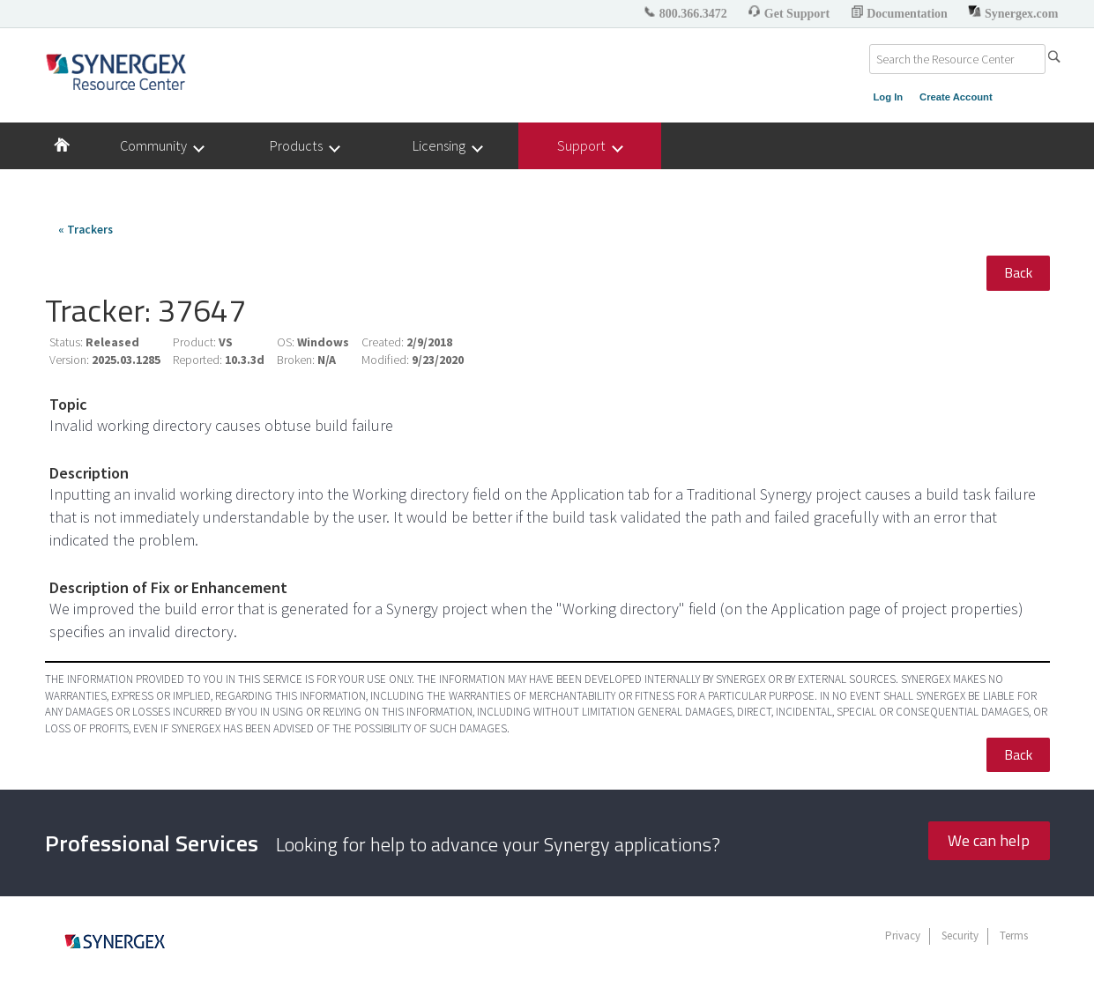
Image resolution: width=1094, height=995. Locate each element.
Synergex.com (1013, 13)
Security (960, 935)
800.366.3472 (686, 13)
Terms (1014, 935)
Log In (889, 97)
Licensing (447, 146)
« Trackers (85, 229)
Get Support (790, 13)
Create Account (956, 97)
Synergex (116, 71)
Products (304, 146)
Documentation (901, 13)
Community (161, 146)
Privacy (902, 935)
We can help (989, 840)
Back (1018, 272)
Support (589, 146)
